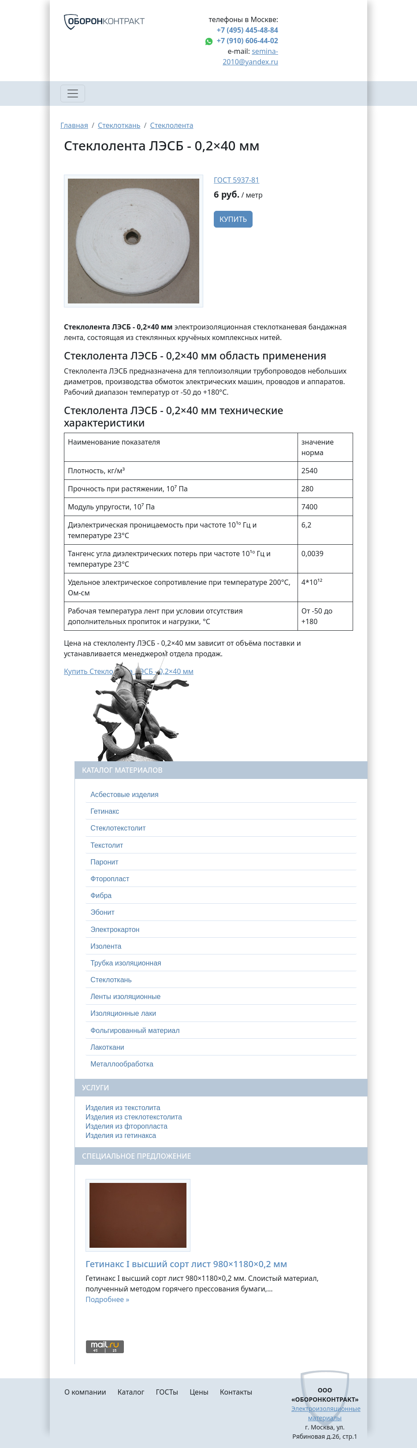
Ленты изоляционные (125, 996)
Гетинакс (104, 811)
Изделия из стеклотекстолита (134, 1117)
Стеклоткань (119, 125)
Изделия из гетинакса (121, 1135)
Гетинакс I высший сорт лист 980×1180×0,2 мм (186, 1264)
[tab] (221, 795)
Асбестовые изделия (124, 794)
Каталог (131, 1392)
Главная (74, 125)
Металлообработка (121, 1064)
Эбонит (102, 912)
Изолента (105, 946)
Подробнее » (107, 1299)
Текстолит (106, 845)
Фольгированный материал (134, 1030)
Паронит (104, 862)
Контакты (236, 1392)
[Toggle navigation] (72, 93)
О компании (85, 1392)
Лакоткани (107, 1047)
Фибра (101, 895)
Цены (199, 1392)
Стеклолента (171, 125)
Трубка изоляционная (125, 963)
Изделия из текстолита (123, 1107)
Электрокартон (114, 929)
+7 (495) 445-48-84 (247, 30)
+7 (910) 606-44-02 (247, 40)
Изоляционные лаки (123, 1013)
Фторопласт (109, 879)
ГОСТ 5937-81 (236, 180)
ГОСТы (167, 1392)
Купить (233, 219)
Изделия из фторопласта (127, 1126)
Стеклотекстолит (117, 828)
